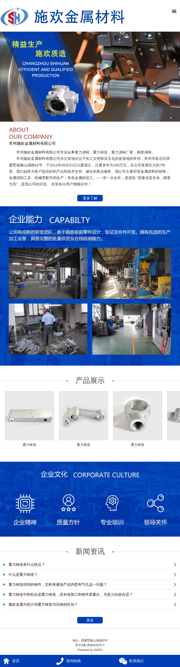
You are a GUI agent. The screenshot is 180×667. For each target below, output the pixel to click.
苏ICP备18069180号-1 (89, 645)
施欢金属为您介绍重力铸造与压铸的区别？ (43, 604)
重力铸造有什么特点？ (27, 564)
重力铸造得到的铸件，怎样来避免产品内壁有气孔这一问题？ (58, 584)
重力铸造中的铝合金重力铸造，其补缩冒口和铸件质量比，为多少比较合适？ (71, 594)
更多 (94, 620)
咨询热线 (73, 661)
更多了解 (90, 198)
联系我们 (136, 661)
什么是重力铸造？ (23, 574)
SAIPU (98, 650)
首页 (15, 661)
